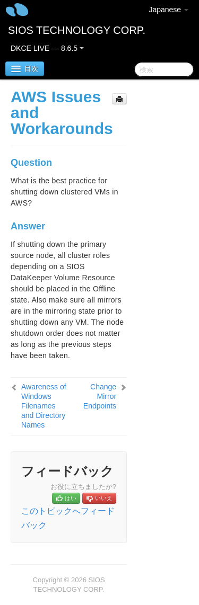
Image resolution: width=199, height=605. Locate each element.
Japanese (168, 9)
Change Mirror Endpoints (99, 396)
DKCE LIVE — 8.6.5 (47, 48)
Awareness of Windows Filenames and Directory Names (43, 405)
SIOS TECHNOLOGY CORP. (76, 30)
